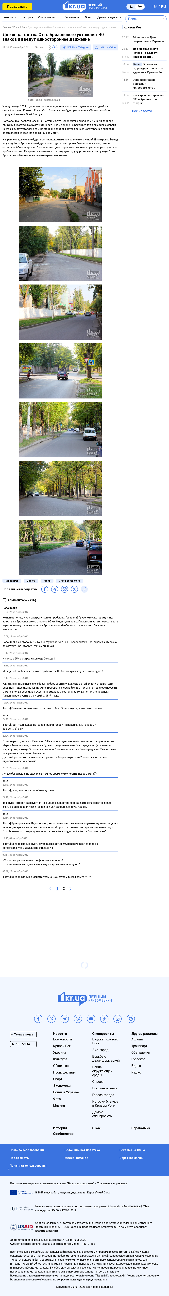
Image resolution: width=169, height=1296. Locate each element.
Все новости (142, 111)
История (27, 17)
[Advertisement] (60, 922)
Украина (59, 1052)
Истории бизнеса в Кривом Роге (105, 1103)
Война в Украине (66, 1092)
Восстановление (104, 1088)
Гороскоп (138, 1059)
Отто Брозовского (69, 580)
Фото (57, 1099)
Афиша (137, 1039)
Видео (136, 1066)
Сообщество (63, 1134)
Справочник (72, 17)
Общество (61, 1066)
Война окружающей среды (102, 1071)
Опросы (98, 1082)
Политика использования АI (27, 1167)
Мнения (59, 1105)
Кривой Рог (11, 580)
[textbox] (143, 19)
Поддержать (17, 7)
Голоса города (103, 1095)
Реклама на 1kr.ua (132, 1150)
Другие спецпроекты (102, 1114)
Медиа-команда (76, 1158)
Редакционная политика (82, 1150)
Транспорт (139, 1046)
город (47, 580)
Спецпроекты (46, 17)
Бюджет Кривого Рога (105, 1041)
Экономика (62, 1086)
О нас (88, 17)
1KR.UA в (78, 47)
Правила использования (27, 1150)
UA (154, 6)
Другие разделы (107, 17)
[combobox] (143, 19)
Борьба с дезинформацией (106, 1058)
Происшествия (64, 1072)
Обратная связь (131, 1158)
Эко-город (100, 1050)
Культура (60, 1059)
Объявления (140, 1052)
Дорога (31, 580)
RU (163, 6)
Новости (7, 17)
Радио (136, 1072)
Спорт (57, 1079)
